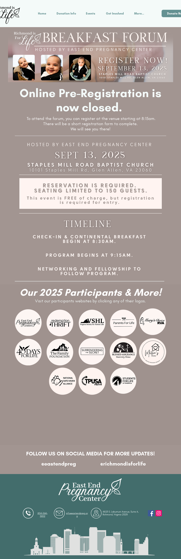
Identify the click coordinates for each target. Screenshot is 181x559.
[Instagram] (159, 513)
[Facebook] (151, 513)
